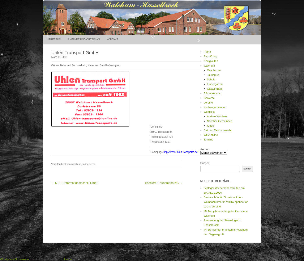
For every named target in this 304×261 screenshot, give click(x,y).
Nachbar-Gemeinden (219, 121)
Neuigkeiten (211, 61)
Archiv (204, 149)
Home (207, 51)
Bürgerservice (212, 93)
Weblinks (209, 111)
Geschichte (214, 70)
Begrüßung (210, 56)
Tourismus (213, 74)
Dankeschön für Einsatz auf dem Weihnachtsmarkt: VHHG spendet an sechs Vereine (226, 202)
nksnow (67, 259)
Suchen (205, 163)
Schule (211, 79)
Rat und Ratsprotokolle (217, 130)
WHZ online (211, 134)
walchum (76, 164)
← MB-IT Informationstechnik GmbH (75, 183)
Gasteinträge (215, 88)
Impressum (53, 39)
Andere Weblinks (217, 116)
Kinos (210, 125)
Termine (208, 139)
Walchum (209, 65)
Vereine (208, 102)
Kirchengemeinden (215, 107)
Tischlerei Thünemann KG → (164, 183)
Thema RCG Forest (171, 250)
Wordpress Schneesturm (16, 259)
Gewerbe (90, 164)
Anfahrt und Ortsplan (84, 39)
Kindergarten (215, 84)
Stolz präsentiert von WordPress (140, 250)
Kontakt (112, 39)
